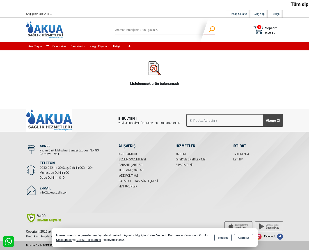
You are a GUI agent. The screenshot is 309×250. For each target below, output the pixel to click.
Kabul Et (243, 237)
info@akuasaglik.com (54, 192)
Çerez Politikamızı (88, 239)
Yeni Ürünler (128, 186)
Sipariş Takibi (185, 164)
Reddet (223, 237)
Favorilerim (78, 46)
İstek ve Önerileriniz (191, 159)
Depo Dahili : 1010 (52, 177)
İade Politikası (129, 175)
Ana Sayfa (35, 46)
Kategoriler (56, 46)
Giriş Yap (259, 14)
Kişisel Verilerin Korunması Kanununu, (172, 235)
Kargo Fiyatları (99, 46)
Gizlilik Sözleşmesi (132, 159)
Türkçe (275, 14)
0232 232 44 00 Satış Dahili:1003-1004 (66, 167)
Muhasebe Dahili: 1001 (55, 172)
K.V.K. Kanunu (128, 154)
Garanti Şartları (131, 164)
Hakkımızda (241, 154)
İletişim (117, 46)
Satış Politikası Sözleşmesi (138, 181)
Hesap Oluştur (238, 14)
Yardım (181, 154)
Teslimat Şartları (131, 170)
